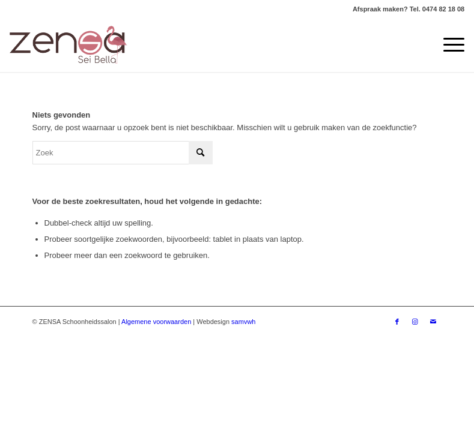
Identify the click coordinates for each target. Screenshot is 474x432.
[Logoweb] (68, 45)
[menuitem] (447, 45)
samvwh (243, 321)
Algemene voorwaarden (156, 321)
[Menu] (447, 45)
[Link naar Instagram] (415, 322)
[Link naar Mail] (433, 322)
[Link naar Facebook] (397, 322)
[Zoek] (122, 152)
